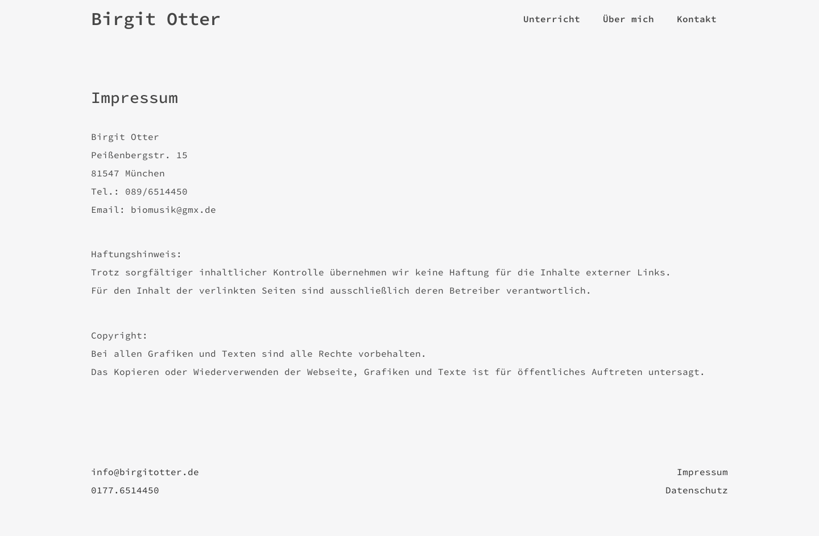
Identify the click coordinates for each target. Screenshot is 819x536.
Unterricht (551, 18)
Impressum (702, 471)
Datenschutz (696, 490)
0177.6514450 (125, 490)
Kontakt (697, 18)
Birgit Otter (156, 18)
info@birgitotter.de (145, 471)
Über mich (628, 18)
